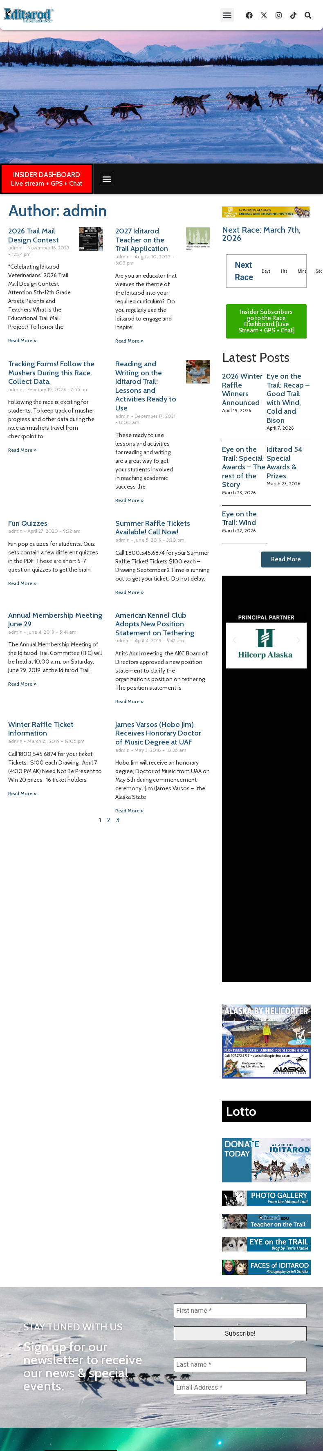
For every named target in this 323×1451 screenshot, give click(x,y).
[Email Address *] (240, 1387)
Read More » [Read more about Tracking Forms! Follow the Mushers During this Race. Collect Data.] (22, 450)
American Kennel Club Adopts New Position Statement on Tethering (155, 624)
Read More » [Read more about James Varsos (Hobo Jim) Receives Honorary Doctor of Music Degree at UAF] (129, 810)
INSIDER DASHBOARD (46, 174)
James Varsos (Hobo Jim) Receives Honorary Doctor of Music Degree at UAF (158, 733)
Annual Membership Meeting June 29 (55, 620)
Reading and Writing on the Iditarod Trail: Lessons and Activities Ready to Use (145, 386)
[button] (227, 15)
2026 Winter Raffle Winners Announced (242, 389)
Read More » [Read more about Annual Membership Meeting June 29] (22, 684)
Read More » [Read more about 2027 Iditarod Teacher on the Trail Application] (129, 341)
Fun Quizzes (27, 523)
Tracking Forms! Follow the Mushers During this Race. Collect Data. (51, 372)
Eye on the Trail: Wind (239, 518)
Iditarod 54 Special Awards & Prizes (284, 462)
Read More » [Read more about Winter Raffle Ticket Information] (22, 793)
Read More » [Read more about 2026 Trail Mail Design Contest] (22, 340)
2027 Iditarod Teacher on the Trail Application (141, 240)
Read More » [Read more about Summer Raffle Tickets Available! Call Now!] (129, 592)
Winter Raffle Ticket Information (41, 729)
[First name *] (240, 1310)
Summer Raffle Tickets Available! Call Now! (152, 528)
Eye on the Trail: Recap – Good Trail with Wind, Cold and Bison (288, 398)
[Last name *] (240, 1364)
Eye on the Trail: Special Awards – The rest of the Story (243, 467)
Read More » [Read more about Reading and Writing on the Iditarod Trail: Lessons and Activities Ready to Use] (129, 500)
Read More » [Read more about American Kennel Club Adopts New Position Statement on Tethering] (129, 701)
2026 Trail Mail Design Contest (33, 235)
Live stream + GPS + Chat (46, 183)
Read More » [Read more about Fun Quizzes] (22, 583)
